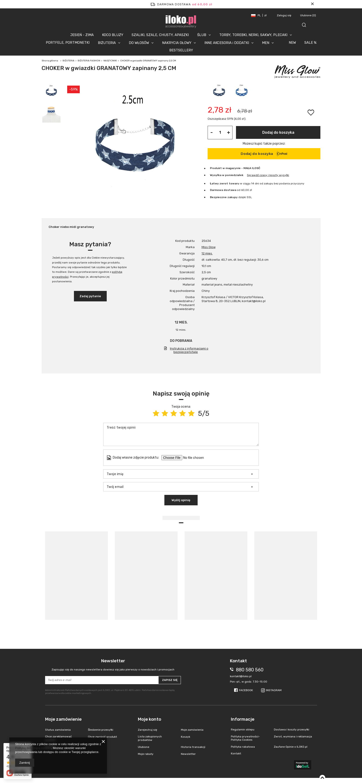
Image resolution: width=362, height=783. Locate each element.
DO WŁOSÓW (139, 43)
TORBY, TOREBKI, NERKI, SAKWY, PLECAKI (253, 35)
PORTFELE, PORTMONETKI (68, 42)
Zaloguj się (284, 15)
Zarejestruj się (147, 729)
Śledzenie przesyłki (100, 729)
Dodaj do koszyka (278, 132)
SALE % (310, 42)
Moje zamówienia (192, 729)
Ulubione (308, 15)
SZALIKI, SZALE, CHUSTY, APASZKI (160, 35)
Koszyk (185, 736)
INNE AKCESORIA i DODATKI (226, 43)
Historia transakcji (193, 747)
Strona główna (50, 60)
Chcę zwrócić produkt (102, 736)
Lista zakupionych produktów (150, 738)
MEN (265, 43)
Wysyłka (215, 175)
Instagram (274, 690)
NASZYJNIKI (110, 60)
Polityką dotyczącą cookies (33, 748)
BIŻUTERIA (107, 43)
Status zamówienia (58, 729)
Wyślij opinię (181, 500)
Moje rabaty (145, 754)
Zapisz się (169, 680)
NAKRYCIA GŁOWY (176, 43)
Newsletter (113, 664)
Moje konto (149, 719)
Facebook (246, 690)
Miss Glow (209, 247)
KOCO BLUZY (112, 35)
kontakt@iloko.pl (241, 676)
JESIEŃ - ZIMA (82, 35)
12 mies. (207, 253)
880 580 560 (249, 670)
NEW (292, 42)
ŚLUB (201, 35)
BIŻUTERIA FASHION (89, 60)
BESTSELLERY (181, 50)
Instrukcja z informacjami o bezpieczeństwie (189, 350)
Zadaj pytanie (90, 296)
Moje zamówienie (63, 719)
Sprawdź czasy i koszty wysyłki (268, 175)
